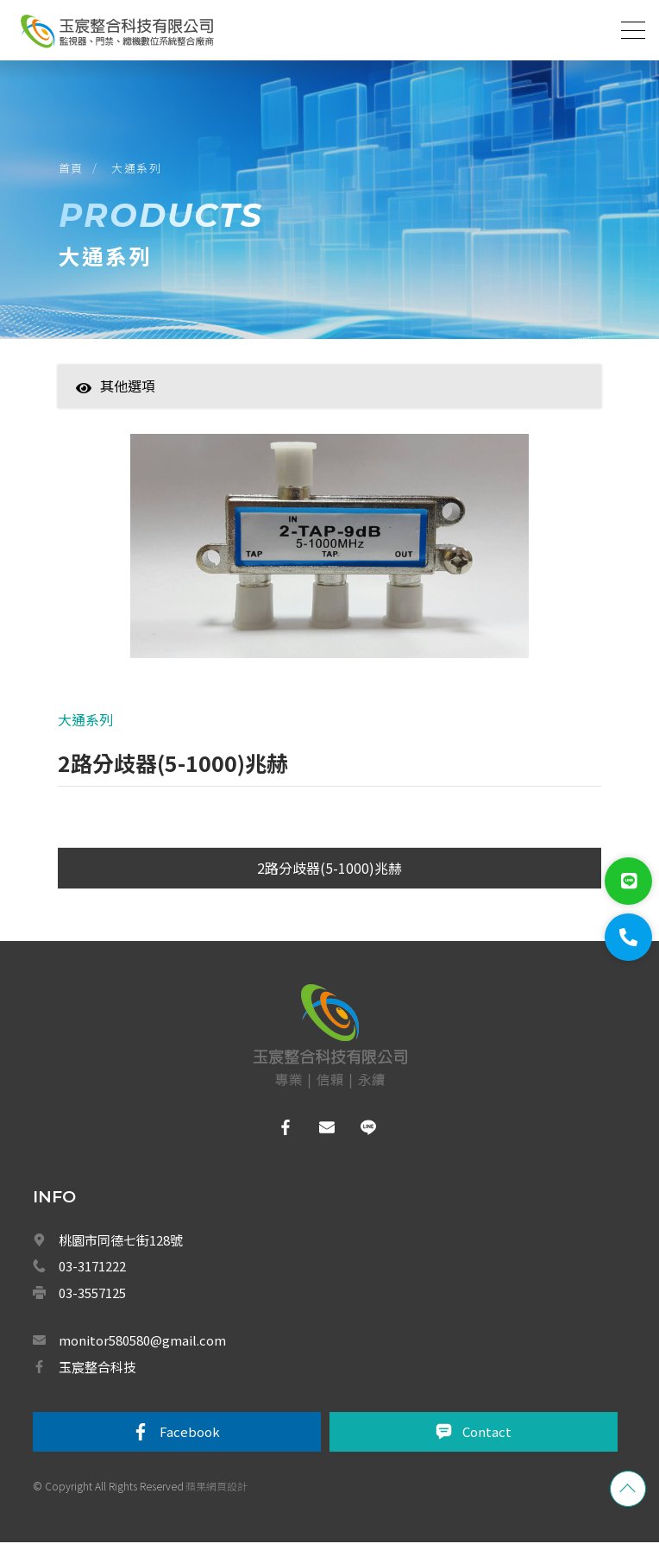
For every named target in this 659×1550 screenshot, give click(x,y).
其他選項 (115, 391)
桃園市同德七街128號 (121, 1247)
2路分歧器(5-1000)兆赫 (329, 874)
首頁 (72, 171)
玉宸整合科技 (97, 1374)
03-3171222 (92, 1273)
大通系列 (139, 171)
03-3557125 (92, 1299)
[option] (329, 560)
